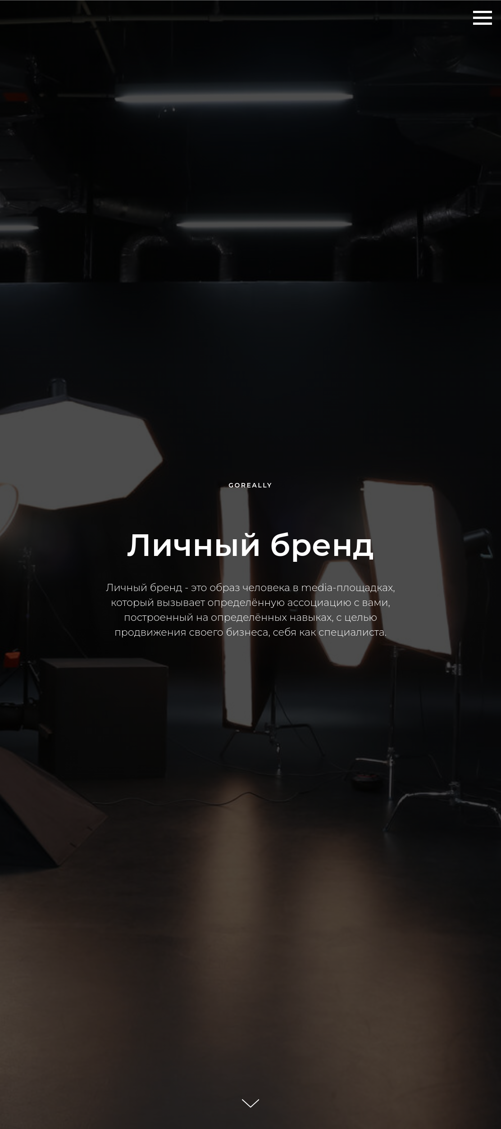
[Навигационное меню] (482, 18)
